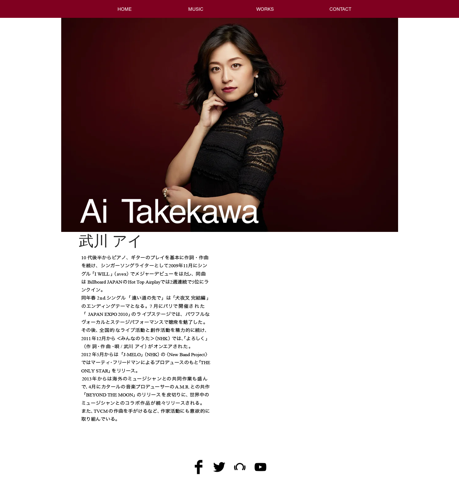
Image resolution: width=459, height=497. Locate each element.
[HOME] (124, 9)
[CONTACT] (340, 9)
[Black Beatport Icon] (240, 467)
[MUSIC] (196, 9)
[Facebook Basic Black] (198, 467)
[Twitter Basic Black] (219, 467)
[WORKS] (265, 9)
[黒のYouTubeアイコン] (260, 467)
